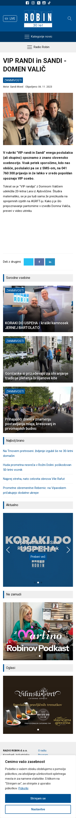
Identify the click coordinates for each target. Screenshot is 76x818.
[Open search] (69, 18)
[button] (10, 18)
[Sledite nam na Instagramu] (33, 3)
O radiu (42, 750)
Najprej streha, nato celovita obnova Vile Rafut (34, 479)
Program (43, 754)
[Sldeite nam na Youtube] (44, 3)
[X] (28, 262)
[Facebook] (39, 262)
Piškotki (23, 788)
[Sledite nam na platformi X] (39, 3)
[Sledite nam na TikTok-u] (49, 2)
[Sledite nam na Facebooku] (28, 3)
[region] (38, 786)
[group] (38, 631)
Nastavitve (38, 809)
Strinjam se (38, 798)
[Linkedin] (50, 262)
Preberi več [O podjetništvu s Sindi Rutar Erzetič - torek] (38, 557)
